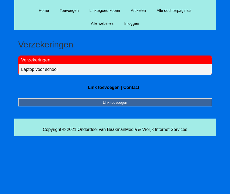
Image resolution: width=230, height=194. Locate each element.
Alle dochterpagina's (174, 10)
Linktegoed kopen (105, 10)
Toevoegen (69, 10)
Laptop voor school (39, 69)
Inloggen (131, 23)
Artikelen (138, 10)
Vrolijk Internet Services (164, 129)
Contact (131, 87)
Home (44, 10)
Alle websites (102, 23)
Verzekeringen (36, 60)
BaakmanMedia (122, 129)
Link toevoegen (103, 87)
